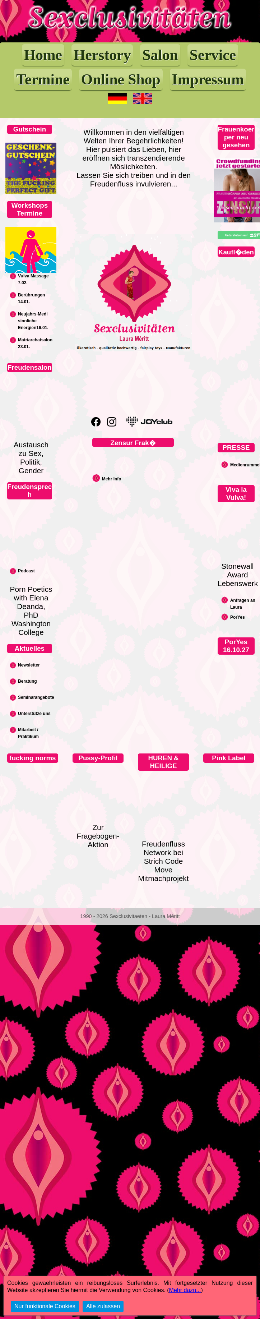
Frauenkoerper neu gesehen (236, 137)
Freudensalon (30, 367)
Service (213, 55)
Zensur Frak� (133, 443)
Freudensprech (30, 490)
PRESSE (236, 447)
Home (43, 55)
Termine (43, 79)
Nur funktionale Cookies (44, 1306)
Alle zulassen (103, 1306)
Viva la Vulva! (236, 493)
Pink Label (229, 758)
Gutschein (29, 129)
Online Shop (121, 79)
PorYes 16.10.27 (236, 646)
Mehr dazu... (185, 1290)
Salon (160, 55)
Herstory (102, 55)
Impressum (208, 79)
